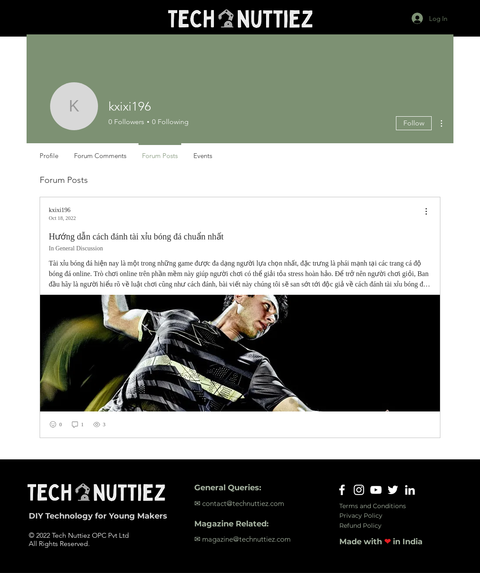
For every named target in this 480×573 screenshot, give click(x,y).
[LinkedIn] (410, 490)
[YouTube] (376, 490)
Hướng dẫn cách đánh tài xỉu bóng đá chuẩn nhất (136, 236)
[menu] (426, 212)
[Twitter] (393, 490)
